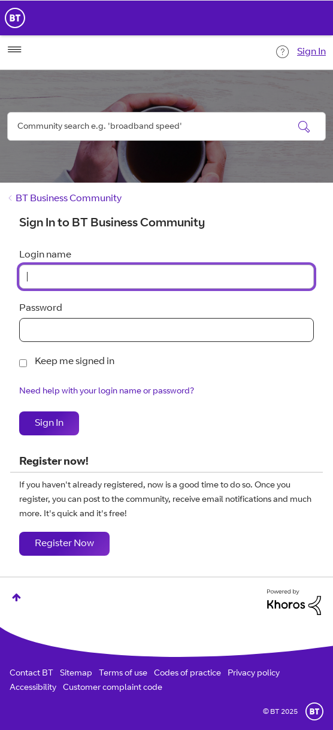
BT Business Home (15, 18)
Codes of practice (187, 674)
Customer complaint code (112, 688)
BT (314, 711)
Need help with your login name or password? (106, 391)
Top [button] (16, 597)
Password (40, 308)
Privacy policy (254, 674)
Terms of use (123, 674)
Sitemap (76, 674)
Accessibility (33, 688)
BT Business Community (69, 199)
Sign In (311, 52)
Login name (45, 255)
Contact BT (31, 674)
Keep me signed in (74, 361)
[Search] (166, 126)
